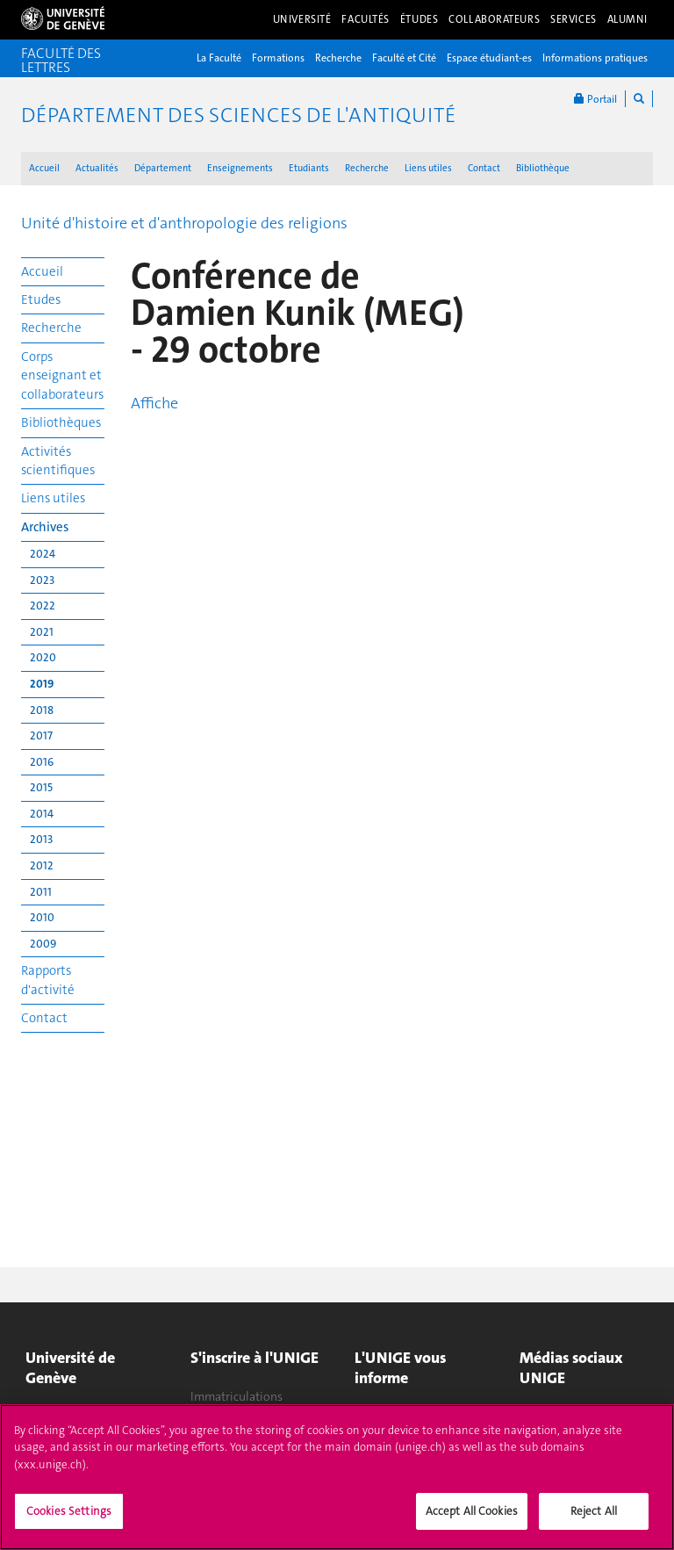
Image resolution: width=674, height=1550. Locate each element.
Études (419, 19)
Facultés (365, 19)
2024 (42, 553)
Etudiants (309, 168)
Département (162, 168)
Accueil (44, 168)
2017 (41, 735)
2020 (43, 657)
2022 (42, 605)
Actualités (96, 168)
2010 (42, 917)
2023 (42, 580)
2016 (42, 761)
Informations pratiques (595, 58)
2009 (43, 943)
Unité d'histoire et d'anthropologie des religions (184, 223)
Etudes (41, 299)
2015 (41, 787)
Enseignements (240, 168)
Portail (595, 98)
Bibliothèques (61, 422)
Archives (44, 527)
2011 (41, 891)
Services (573, 19)
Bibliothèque (543, 168)
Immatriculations (236, 1396)
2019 (42, 683)
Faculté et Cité (404, 58)
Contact (484, 168)
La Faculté (219, 58)
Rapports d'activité (48, 980)
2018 (42, 710)
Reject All (593, 1517)
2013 (41, 839)
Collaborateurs (494, 19)
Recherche (338, 58)
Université (302, 19)
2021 (42, 631)
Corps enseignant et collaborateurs (62, 375)
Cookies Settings (68, 1517)
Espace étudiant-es (489, 58)
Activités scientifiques (58, 461)
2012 (42, 865)
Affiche (154, 403)
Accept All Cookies (472, 1517)
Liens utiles (428, 168)
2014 (42, 813)
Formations (278, 58)
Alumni (627, 19)
